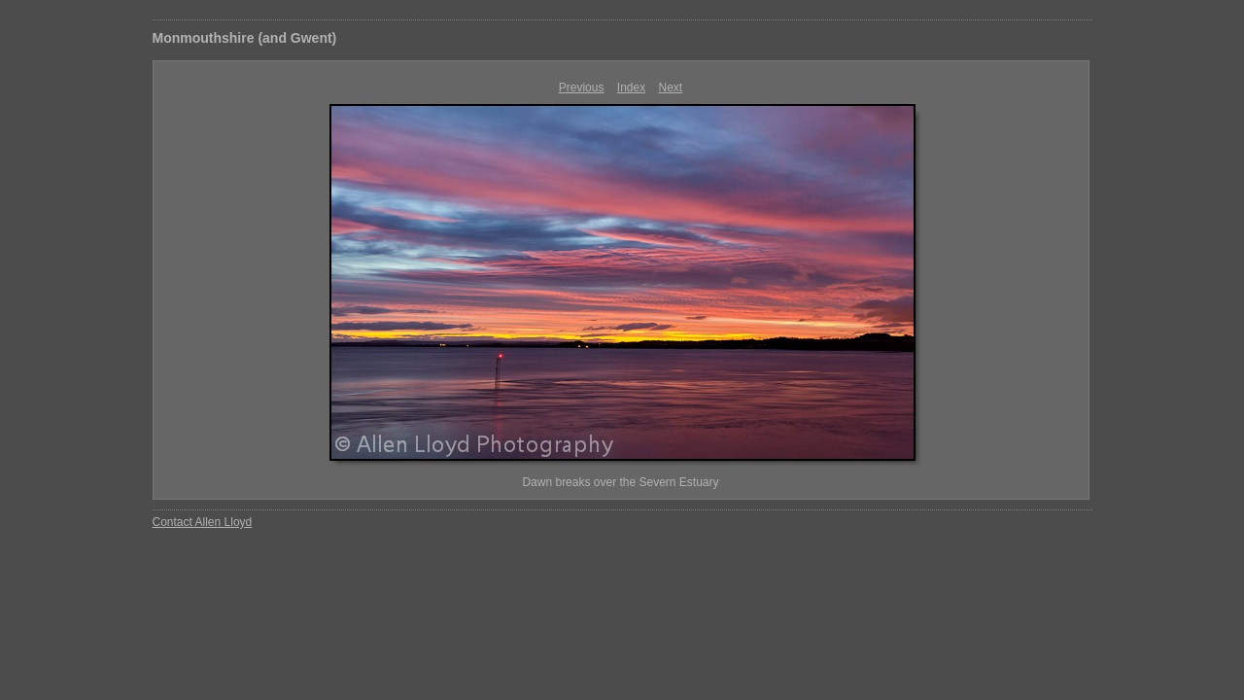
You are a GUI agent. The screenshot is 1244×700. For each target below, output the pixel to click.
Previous (582, 87)
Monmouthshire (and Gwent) (245, 38)
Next (671, 87)
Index (631, 87)
